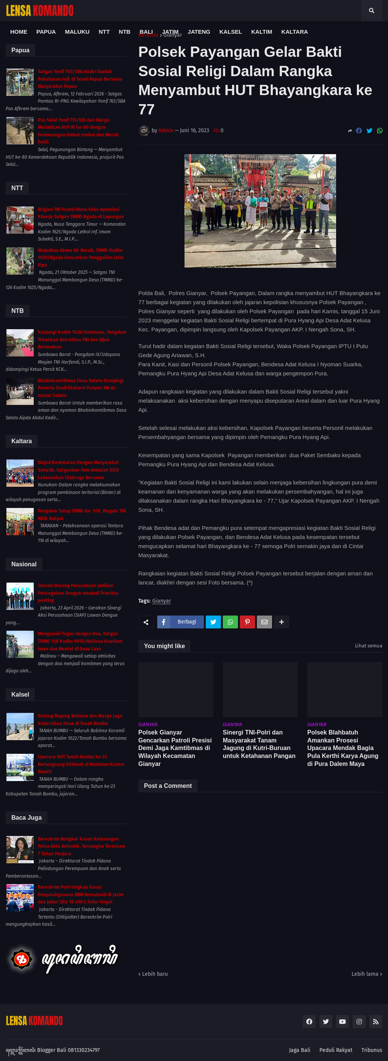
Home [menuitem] (18, 31)
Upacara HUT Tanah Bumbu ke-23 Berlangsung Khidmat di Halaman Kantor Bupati (81, 764)
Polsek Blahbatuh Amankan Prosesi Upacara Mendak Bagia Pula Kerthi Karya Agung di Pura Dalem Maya (343, 748)
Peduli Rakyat (335, 1050)
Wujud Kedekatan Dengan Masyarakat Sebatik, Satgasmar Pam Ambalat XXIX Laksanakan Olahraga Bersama (78, 470)
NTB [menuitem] (125, 31)
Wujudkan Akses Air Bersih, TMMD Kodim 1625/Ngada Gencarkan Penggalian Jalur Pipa (81, 258)
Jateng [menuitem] (199, 31)
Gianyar (161, 601)
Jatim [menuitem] (170, 31)
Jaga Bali (299, 1050)
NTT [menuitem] (104, 31)
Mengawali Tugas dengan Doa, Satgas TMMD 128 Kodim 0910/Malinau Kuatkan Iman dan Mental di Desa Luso (80, 641)
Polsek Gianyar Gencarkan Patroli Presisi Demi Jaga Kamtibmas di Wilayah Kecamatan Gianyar (175, 748)
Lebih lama (365, 974)
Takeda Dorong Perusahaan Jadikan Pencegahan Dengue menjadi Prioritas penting (78, 593)
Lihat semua (368, 645)
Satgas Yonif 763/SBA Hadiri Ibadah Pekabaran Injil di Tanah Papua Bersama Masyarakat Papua (80, 79)
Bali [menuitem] (146, 31)
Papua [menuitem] (46, 31)
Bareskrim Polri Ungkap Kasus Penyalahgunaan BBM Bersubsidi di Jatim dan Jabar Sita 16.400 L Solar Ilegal (81, 894)
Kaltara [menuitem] (295, 31)
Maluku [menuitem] (77, 31)
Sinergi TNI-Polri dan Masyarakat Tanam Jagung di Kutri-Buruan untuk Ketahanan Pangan (259, 744)
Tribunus (371, 1050)
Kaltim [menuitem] (261, 31)
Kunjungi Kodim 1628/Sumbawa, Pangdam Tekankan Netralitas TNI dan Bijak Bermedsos (82, 340)
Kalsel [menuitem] (230, 31)
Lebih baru (155, 974)
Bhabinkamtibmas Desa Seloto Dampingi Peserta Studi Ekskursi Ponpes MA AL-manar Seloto (81, 388)
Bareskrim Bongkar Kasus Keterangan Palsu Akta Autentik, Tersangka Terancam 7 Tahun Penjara (81, 846)
